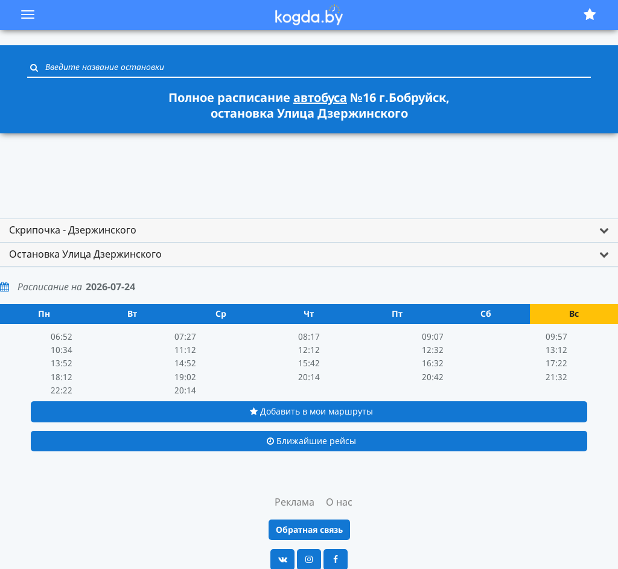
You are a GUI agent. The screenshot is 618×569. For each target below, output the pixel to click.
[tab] (309, 230)
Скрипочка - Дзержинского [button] (72, 230)
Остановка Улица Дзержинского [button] (85, 254)
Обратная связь (309, 529)
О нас (339, 502)
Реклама (294, 502)
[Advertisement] (309, 170)
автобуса (320, 97)
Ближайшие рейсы (311, 441)
